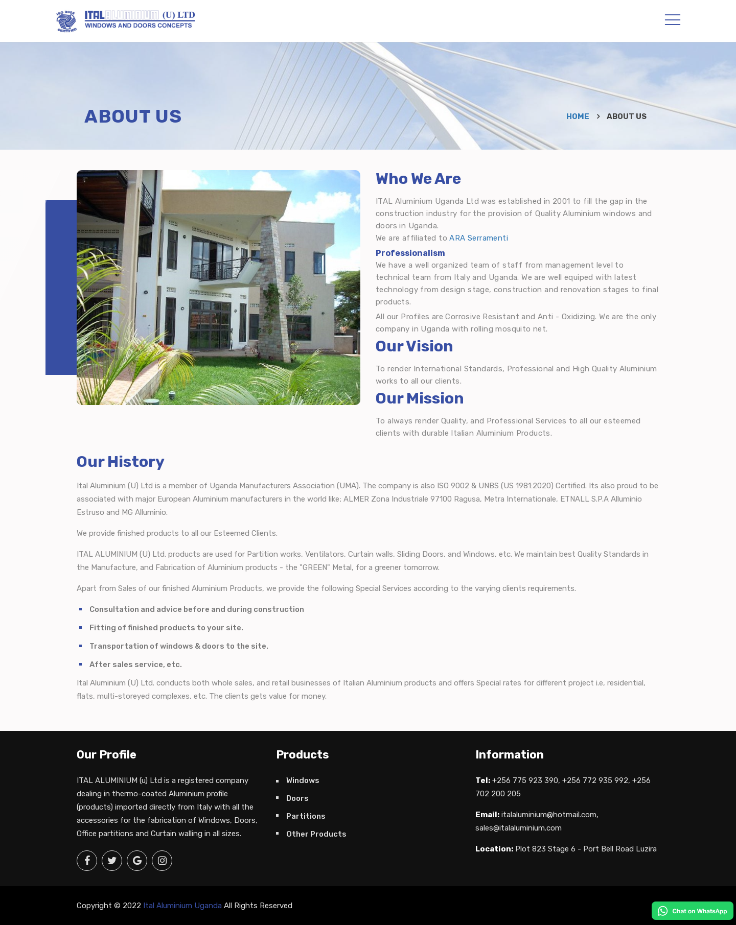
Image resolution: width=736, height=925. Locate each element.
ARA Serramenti (478, 238)
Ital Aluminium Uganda (182, 905)
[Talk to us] (692, 910)
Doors (297, 798)
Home (577, 116)
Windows (302, 780)
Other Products (316, 834)
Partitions (306, 816)
